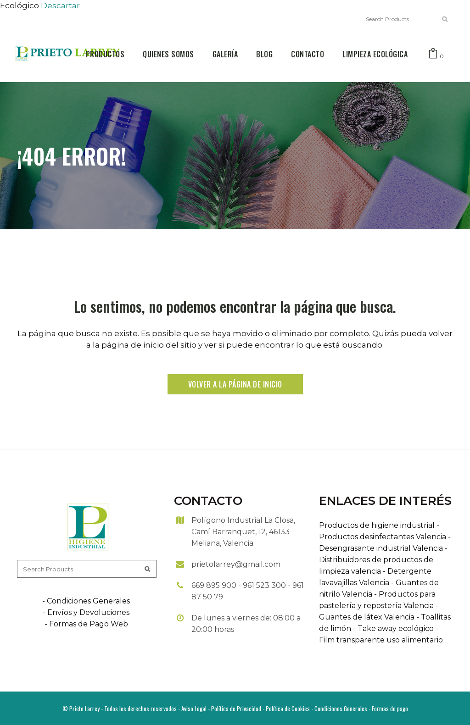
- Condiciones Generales (86, 601)
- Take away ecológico (392, 628)
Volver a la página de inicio (235, 384)
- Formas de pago (387, 708)
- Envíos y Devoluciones (86, 612)
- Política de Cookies (285, 708)
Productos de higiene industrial (377, 525)
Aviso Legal (194, 708)
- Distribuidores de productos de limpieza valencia (383, 560)
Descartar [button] (60, 5)
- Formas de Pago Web (86, 624)
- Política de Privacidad (234, 708)
